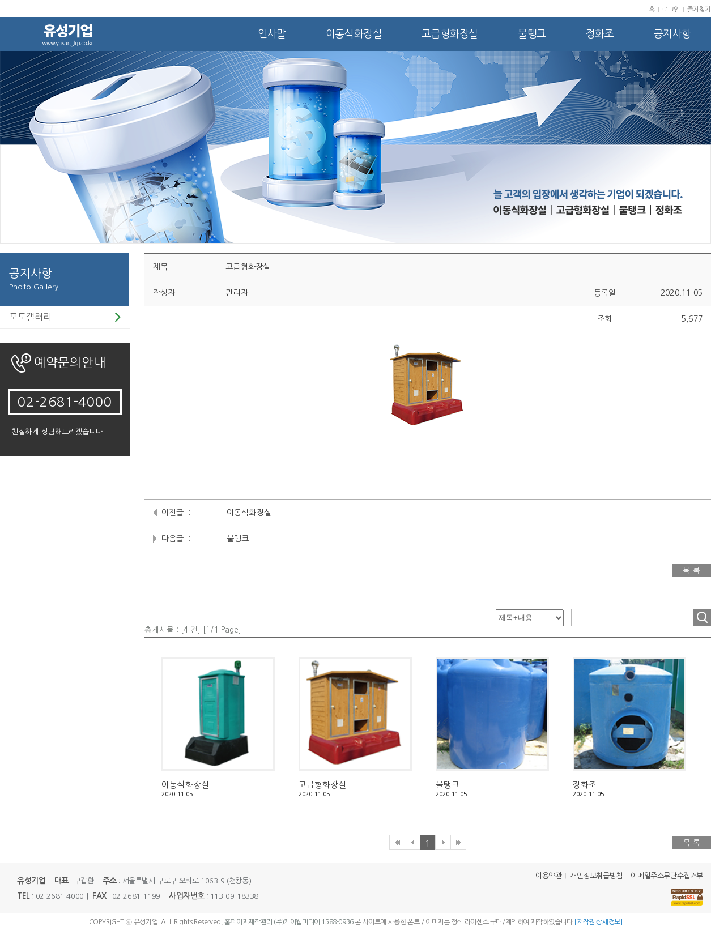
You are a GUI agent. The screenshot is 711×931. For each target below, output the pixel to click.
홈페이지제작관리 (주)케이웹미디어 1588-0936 (289, 922)
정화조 (600, 34)
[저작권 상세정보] (598, 922)
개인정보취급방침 (596, 875)
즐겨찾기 (699, 9)
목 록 (691, 570)
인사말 (272, 34)
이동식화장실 (354, 34)
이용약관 (548, 875)
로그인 (671, 9)
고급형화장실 (450, 34)
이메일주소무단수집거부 (667, 875)
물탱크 (532, 34)
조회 (702, 617)
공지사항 (672, 34)
